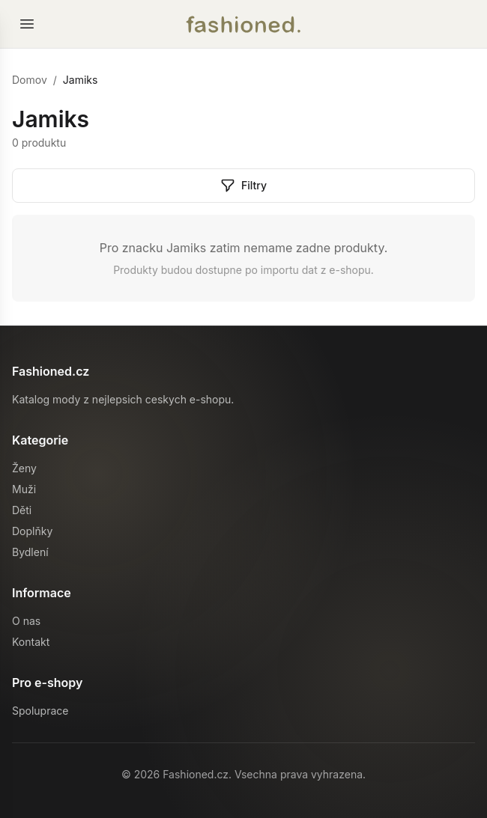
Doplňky (32, 531)
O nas (26, 620)
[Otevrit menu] (27, 24)
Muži (24, 489)
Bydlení (30, 552)
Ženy (24, 468)
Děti (21, 510)
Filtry (243, 185)
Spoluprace (40, 710)
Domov (29, 79)
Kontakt (30, 641)
